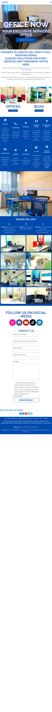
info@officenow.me (27, 418)
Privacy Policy (17, 396)
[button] (51, 2)
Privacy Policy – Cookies (41, 418)
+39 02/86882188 (12, 418)
